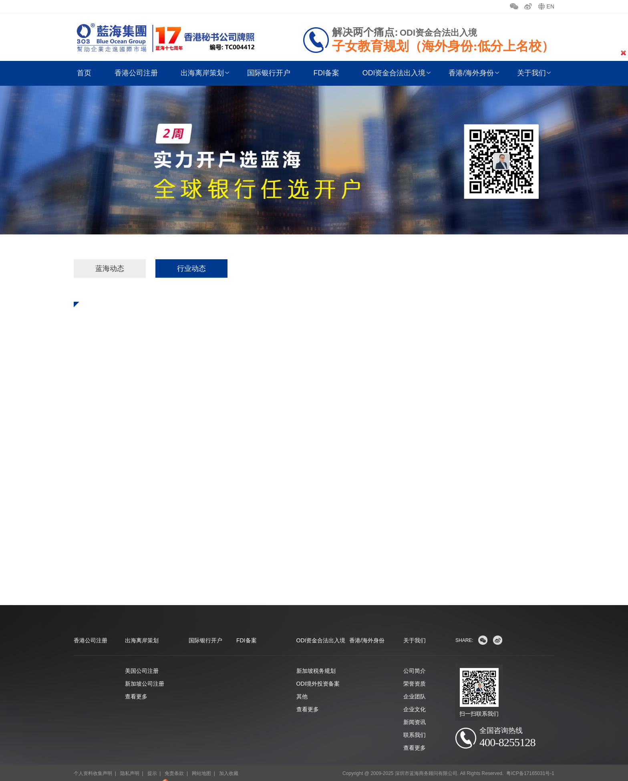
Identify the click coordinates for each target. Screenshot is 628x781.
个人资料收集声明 (93, 762)
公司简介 (414, 659)
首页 (85, 73)
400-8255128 (509, 731)
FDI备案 (325, 73)
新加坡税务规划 (316, 659)
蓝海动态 (109, 268)
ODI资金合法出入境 (392, 73)
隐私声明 (129, 762)
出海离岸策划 (202, 73)
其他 (302, 685)
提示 (152, 762)
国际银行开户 (268, 73)
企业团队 (414, 685)
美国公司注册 (142, 659)
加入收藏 (228, 762)
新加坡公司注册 (144, 672)
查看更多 (136, 685)
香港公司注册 (137, 73)
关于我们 (528, 73)
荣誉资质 (414, 672)
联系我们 (414, 723)
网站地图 (201, 762)
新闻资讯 (414, 711)
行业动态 (191, 268)
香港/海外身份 (469, 73)
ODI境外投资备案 (318, 672)
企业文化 (414, 698)
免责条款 (174, 762)
